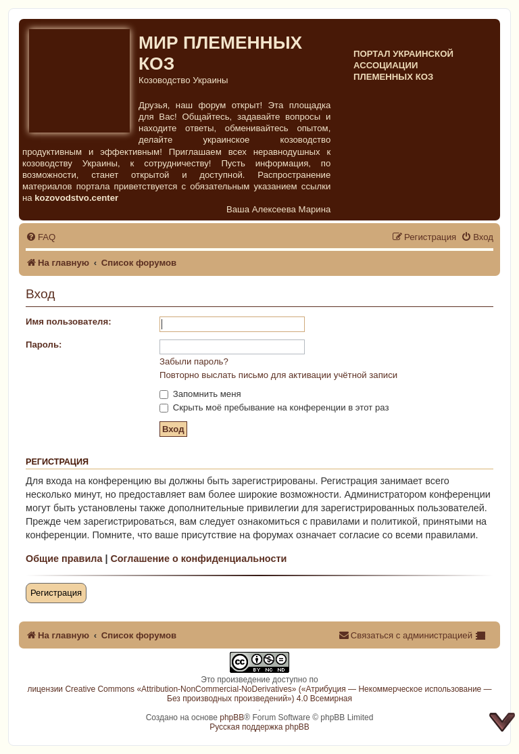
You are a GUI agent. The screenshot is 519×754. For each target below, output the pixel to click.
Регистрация (56, 593)
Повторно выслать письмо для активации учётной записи (278, 375)
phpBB (232, 717)
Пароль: (43, 344)
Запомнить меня (200, 394)
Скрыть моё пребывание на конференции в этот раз (274, 407)
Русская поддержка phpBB (259, 727)
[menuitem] (40, 237)
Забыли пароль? (193, 361)
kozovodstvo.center (76, 198)
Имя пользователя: (69, 321)
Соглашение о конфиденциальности (198, 558)
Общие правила (64, 558)
